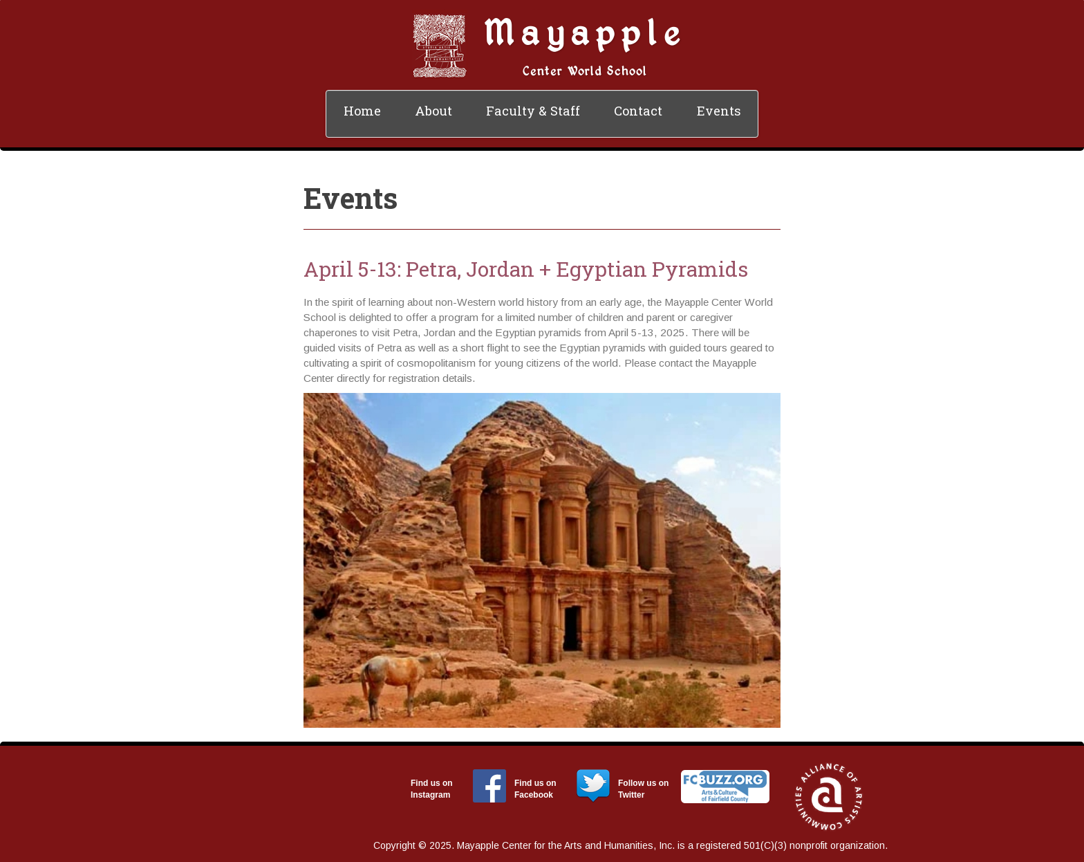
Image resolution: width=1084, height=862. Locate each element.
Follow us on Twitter (643, 789)
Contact (638, 110)
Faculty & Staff (533, 110)
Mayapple (585, 31)
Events (719, 110)
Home (362, 110)
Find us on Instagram (432, 789)
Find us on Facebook (535, 789)
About (433, 110)
